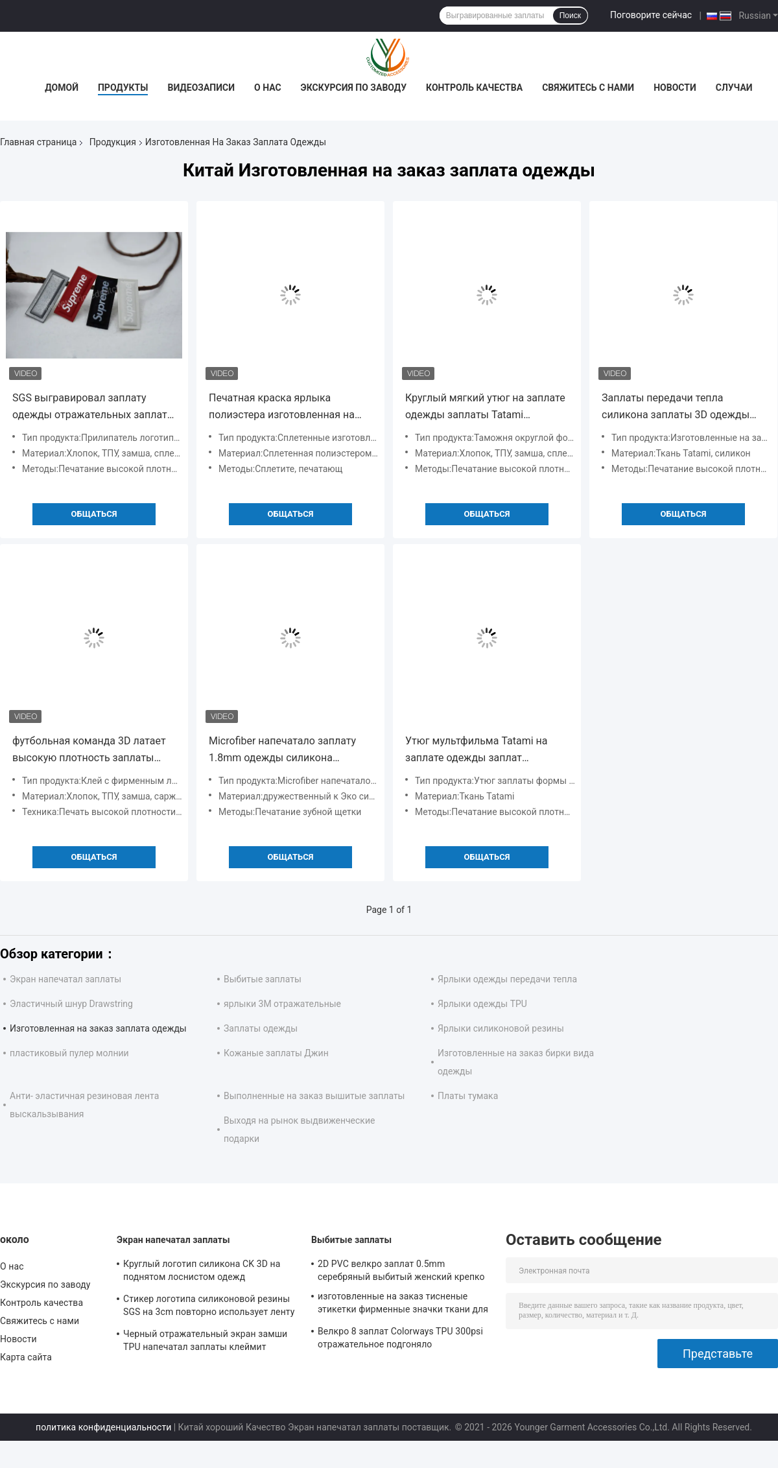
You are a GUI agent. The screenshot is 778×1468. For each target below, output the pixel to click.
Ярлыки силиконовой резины (501, 1028)
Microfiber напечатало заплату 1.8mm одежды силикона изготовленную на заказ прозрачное (282, 750)
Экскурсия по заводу (354, 87)
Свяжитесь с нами (588, 87)
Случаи (734, 87)
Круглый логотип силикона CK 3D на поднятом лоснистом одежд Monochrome (201, 1272)
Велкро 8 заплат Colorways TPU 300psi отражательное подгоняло (400, 1337)
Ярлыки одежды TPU (482, 1004)
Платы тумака (468, 1096)
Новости (675, 87)
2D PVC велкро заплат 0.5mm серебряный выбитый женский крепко (401, 1270)
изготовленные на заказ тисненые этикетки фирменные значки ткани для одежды (403, 1304)
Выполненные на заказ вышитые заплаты (314, 1096)
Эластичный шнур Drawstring (71, 1004)
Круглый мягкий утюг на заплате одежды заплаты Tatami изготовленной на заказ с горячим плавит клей (485, 407)
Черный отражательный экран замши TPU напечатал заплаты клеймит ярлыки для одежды (205, 1342)
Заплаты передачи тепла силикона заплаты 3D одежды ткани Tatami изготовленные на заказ (679, 407)
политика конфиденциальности (103, 1427)
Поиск (570, 15)
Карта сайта (26, 1357)
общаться (94, 514)
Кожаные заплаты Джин (276, 1053)
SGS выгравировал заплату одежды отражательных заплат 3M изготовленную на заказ (89, 407)
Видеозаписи (201, 87)
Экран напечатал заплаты (65, 979)
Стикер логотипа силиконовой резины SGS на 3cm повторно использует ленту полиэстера (208, 1307)
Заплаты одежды (261, 1028)
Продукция (112, 142)
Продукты (123, 87)
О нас (267, 87)
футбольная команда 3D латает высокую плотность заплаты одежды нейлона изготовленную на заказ (92, 750)
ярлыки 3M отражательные (282, 1004)
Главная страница (38, 142)
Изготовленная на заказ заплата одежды (98, 1028)
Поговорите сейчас (651, 15)
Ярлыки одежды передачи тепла (507, 979)
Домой (61, 87)
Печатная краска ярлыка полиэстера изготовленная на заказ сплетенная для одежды (283, 407)
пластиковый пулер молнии (69, 1053)
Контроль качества (474, 87)
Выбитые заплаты (262, 979)
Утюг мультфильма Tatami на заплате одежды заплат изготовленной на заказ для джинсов (476, 750)
